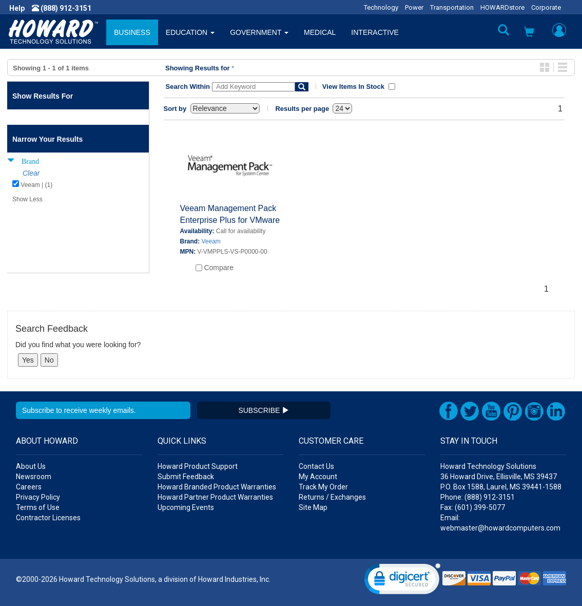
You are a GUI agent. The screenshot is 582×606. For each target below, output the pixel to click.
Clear (31, 173)
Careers (29, 487)
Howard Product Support (198, 466)
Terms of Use (38, 507)
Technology (381, 7)
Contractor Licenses (48, 518)
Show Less (27, 199)
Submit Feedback (186, 476)
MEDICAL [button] (320, 32)
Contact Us (316, 466)
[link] (402, 581)
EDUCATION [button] (190, 32)
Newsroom (33, 476)
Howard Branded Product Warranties (217, 487)
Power (414, 7)
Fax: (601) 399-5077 (472, 507)
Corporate (546, 7)
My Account (318, 476)
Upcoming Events (186, 507)
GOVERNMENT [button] (259, 32)
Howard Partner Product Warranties (215, 497)
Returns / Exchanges (332, 497)
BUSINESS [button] (132, 32)
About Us (31, 466)
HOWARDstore (502, 7)
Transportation (452, 7)
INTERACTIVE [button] (375, 32)
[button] (529, 33)
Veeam (211, 241)
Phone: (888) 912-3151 (477, 497)
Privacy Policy (38, 497)
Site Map (313, 507)
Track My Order (323, 487)
